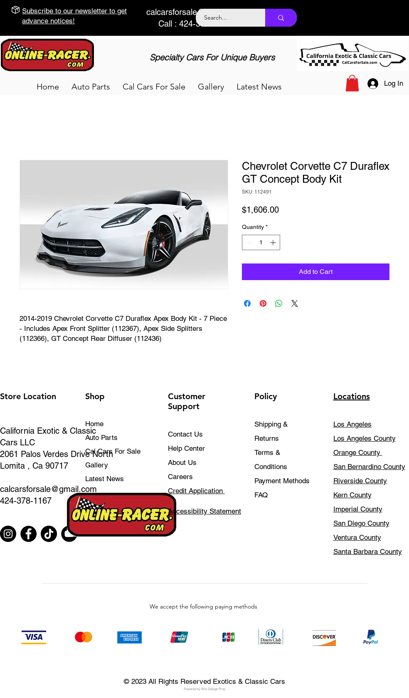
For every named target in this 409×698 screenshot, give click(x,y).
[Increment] (274, 242)
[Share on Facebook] (247, 303)
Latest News (104, 478)
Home (94, 424)
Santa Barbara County (367, 551)
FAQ (261, 495)
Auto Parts (101, 437)
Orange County (357, 452)
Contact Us (185, 434)
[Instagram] (8, 534)
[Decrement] (248, 242)
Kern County (352, 495)
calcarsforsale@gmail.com (194, 12)
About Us (182, 462)
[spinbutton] (261, 242)
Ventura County (357, 537)
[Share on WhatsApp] (279, 303)
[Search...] (226, 18)
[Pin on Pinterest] (263, 303)
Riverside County (360, 481)
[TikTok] (49, 534)
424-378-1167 (26, 501)
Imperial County (357, 509)
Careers (180, 476)
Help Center (186, 448)
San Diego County (361, 523)
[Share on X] (295, 303)
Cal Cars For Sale (112, 451)
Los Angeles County (364, 438)
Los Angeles (352, 424)
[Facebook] (28, 534)
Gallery (96, 465)
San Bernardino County (369, 466)
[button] (90, 86)
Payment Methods (283, 481)
